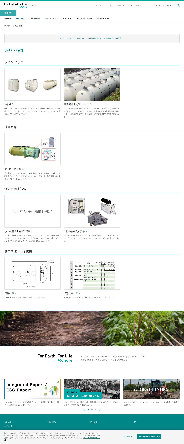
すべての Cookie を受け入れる (149, 438)
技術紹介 (78, 38)
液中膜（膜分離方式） (16, 169)
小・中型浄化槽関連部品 (17, 231)
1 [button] (88, 409)
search (178, 5)
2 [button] (92, 409)
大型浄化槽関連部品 (74, 231)
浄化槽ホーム (8, 26)
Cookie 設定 (128, 438)
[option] (32, 392)
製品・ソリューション (117, 5)
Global (169, 5)
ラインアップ (64, 38)
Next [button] (100, 410)
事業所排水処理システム (77, 104)
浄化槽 (8, 13)
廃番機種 (9, 293)
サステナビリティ (153, 5)
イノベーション (136, 5)
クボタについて (98, 5)
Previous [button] (84, 410)
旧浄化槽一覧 (71, 293)
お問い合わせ (9, 426)
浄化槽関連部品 (93, 38)
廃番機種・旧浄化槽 (111, 38)
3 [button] (95, 409)
